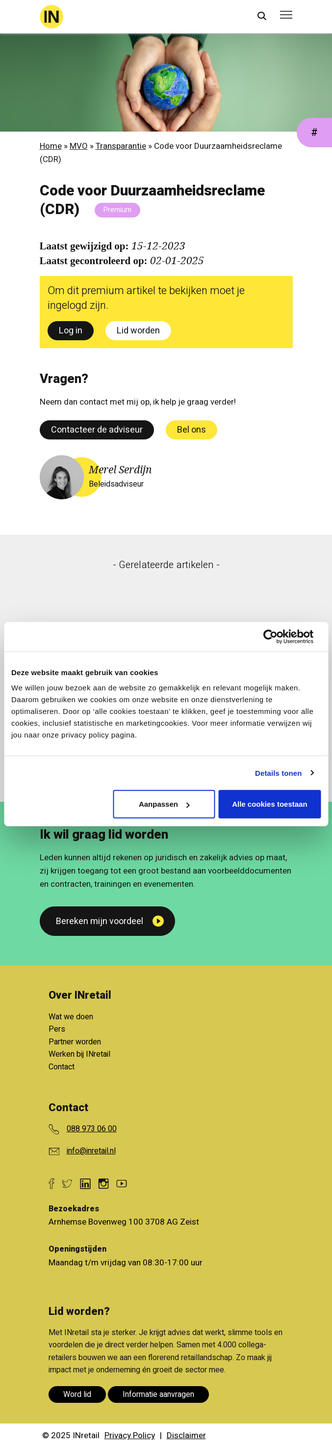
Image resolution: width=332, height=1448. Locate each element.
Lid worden (138, 330)
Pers (57, 1029)
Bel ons (191, 430)
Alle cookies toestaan (269, 804)
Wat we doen (71, 1017)
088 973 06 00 (92, 1129)
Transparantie (121, 146)
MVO (79, 146)
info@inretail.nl (91, 1151)
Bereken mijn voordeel (99, 921)
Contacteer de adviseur (97, 430)
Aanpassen (164, 804)
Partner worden (75, 1042)
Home (51, 146)
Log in (70, 330)
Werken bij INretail (79, 1054)
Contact (62, 1067)
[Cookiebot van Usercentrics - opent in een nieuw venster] (278, 636)
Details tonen (278, 772)
